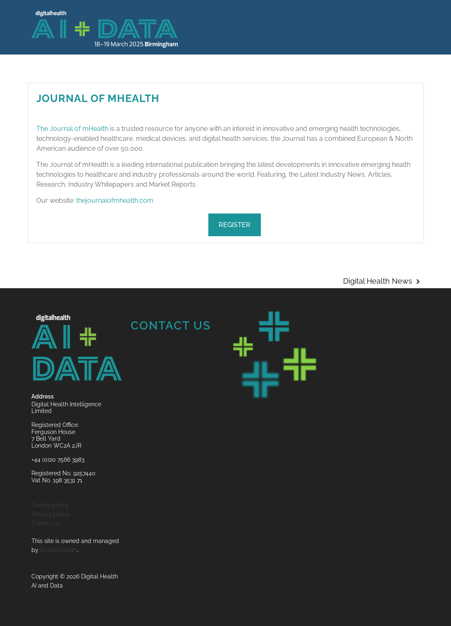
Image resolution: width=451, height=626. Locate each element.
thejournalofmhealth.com (114, 200)
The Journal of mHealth (72, 129)
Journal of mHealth (98, 98)
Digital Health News (377, 281)
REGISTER (235, 225)
